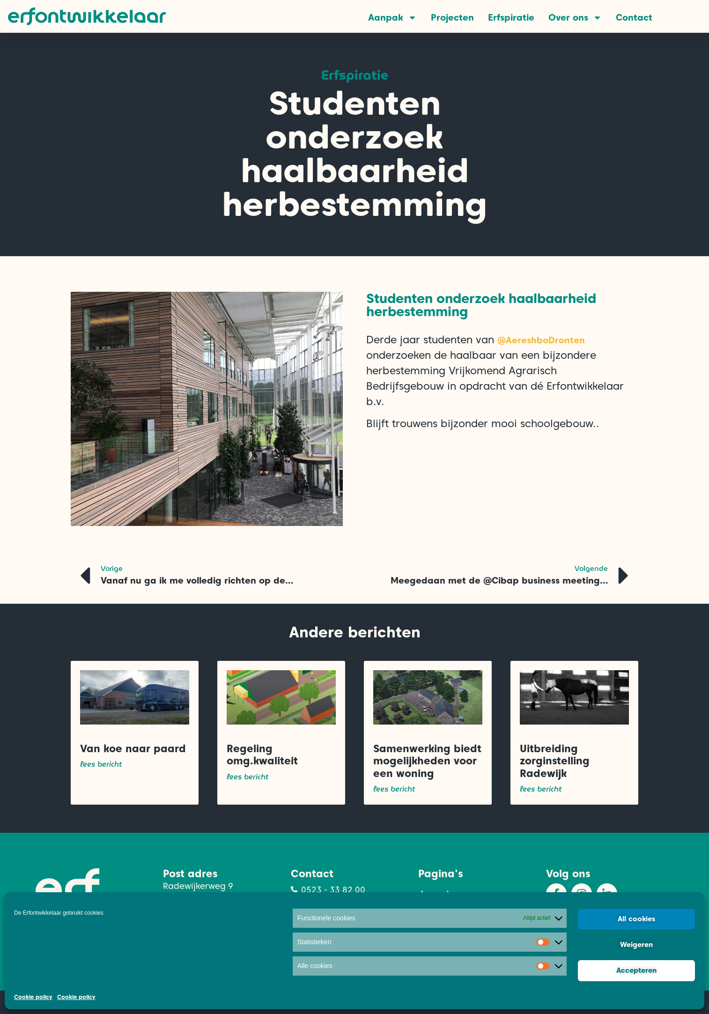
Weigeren (636, 944)
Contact (634, 17)
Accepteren (636, 970)
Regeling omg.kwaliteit (262, 754)
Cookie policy (33, 996)
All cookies (636, 919)
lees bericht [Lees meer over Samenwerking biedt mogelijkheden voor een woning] (394, 789)
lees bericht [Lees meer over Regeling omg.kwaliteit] (248, 777)
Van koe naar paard (133, 748)
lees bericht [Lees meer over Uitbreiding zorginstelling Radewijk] (541, 789)
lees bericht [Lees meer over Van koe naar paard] (101, 764)
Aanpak (392, 18)
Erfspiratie (511, 17)
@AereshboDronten (541, 340)
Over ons (575, 18)
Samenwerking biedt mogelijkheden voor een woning (427, 760)
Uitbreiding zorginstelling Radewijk (555, 760)
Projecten (452, 17)
